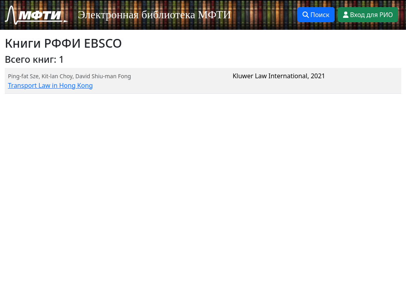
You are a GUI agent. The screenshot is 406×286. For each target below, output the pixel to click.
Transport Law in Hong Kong (50, 85)
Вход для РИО (368, 14)
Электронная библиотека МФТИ (154, 14)
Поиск (316, 14)
